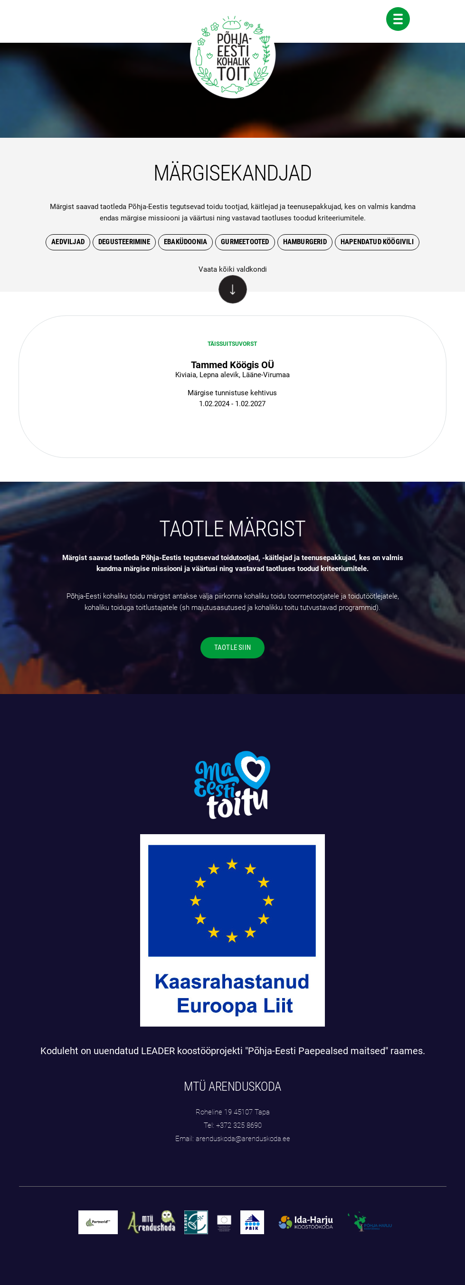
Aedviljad (68, 242)
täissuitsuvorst (232, 344)
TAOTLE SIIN (232, 647)
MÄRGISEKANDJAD (232, 173)
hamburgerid (305, 242)
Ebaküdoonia (185, 242)
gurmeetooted (245, 242)
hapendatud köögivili (377, 242)
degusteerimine (124, 242)
